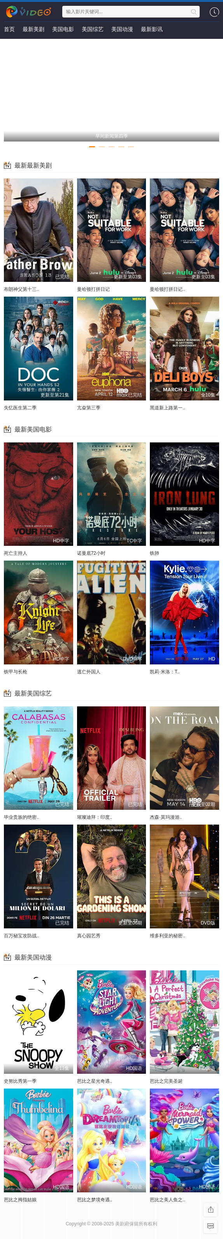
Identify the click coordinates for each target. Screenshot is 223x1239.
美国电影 (63, 29)
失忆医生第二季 (20, 408)
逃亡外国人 (88, 672)
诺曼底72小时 (91, 553)
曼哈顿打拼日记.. (167, 289)
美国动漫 (122, 29)
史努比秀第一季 (20, 1081)
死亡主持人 (15, 553)
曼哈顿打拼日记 (93, 289)
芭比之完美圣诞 (166, 1081)
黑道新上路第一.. (167, 408)
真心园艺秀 (88, 935)
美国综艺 (93, 29)
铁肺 (154, 553)
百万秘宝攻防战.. (21, 935)
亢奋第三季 (88, 408)
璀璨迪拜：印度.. (94, 817)
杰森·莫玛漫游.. (166, 817)
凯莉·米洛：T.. (164, 672)
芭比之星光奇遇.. (94, 1081)
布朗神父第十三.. (21, 289)
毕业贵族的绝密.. (21, 817)
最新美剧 (33, 29)
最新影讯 (152, 29)
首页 (9, 29)
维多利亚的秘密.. (167, 935)
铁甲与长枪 (15, 672)
